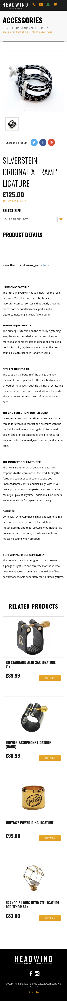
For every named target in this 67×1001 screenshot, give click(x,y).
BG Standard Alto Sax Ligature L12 (31, 664)
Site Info (33, 992)
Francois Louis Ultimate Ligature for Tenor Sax (32, 905)
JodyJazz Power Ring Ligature (30, 823)
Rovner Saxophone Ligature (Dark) (28, 745)
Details (50, 678)
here (46, 265)
